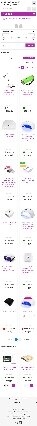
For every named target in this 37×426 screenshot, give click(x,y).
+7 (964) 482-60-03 (12, 2)
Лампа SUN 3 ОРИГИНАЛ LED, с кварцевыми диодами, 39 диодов (9, 269)
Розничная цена (7, 31)
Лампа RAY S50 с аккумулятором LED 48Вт (28, 180)
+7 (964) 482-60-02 (12, 4)
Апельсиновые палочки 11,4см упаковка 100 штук (28, 369)
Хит (16, 26)
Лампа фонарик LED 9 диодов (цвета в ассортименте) (27, 92)
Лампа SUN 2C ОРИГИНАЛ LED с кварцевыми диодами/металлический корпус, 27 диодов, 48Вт (9, 182)
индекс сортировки (29, 58)
